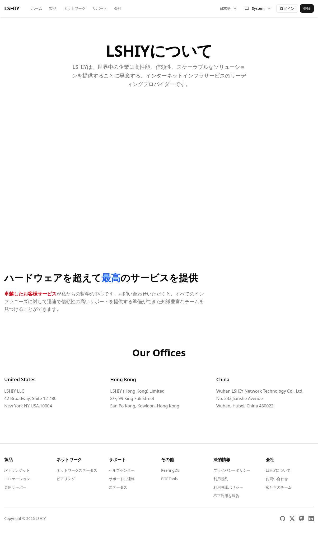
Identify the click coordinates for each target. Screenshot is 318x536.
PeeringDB (170, 470)
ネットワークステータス (77, 470)
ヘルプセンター (122, 470)
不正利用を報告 (226, 495)
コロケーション (17, 478)
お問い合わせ (277, 478)
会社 (117, 8)
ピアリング (66, 478)
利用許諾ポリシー (228, 487)
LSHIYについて (278, 470)
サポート (99, 8)
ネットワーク (74, 8)
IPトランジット (17, 470)
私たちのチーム (279, 487)
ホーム (36, 8)
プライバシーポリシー (231, 470)
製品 (53, 8)
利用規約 (220, 478)
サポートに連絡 (122, 478)
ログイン (287, 8)
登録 (307, 8)
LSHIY (12, 8)
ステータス (118, 487)
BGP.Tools (169, 478)
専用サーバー (15, 487)
